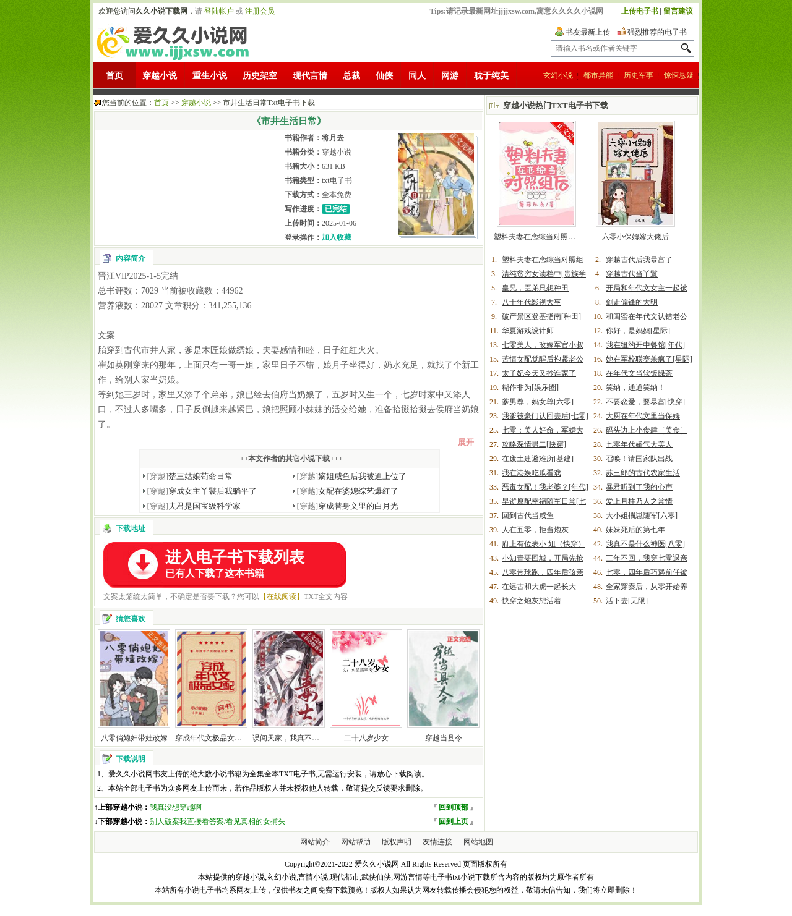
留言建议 (678, 11)
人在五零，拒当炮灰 (535, 529)
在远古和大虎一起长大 (539, 586)
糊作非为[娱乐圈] (530, 387)
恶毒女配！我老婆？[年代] (545, 487)
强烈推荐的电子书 (657, 32)
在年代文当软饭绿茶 (639, 373)
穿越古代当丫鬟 (632, 273)
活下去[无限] (627, 600)
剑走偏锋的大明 (632, 302)
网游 (449, 75)
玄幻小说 (558, 75)
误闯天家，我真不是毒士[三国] (303, 738)
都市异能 (598, 75)
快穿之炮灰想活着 (531, 600)
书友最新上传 (588, 32)
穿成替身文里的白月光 (348, 506)
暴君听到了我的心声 (639, 487)
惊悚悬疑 (679, 75)
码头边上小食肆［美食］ (646, 430)
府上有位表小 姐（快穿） (543, 544)
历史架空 (260, 75)
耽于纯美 (491, 75)
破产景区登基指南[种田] (541, 316)
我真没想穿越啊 (176, 807)
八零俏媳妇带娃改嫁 (134, 738)
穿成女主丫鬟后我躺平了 (202, 491)
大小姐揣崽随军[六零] (642, 515)
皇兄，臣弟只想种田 (535, 288)
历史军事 (638, 75)
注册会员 (260, 11)
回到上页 (453, 821)
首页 (114, 75)
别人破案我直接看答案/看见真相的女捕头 (217, 821)
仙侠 (384, 75)
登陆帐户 (219, 11)
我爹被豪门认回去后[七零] (545, 416)
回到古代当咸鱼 (528, 515)
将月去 (333, 138)
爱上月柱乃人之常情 (639, 501)
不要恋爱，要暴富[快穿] (645, 401)
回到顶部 (453, 807)
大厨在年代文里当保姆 (643, 416)
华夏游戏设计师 (528, 330)
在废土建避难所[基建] (538, 458)
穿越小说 (159, 75)
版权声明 (396, 842)
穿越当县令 (443, 738)
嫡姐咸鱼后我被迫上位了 (352, 476)
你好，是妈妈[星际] (638, 330)
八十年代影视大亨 (531, 302)
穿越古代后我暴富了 (639, 259)
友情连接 (437, 842)
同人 (417, 75)
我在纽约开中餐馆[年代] (645, 345)
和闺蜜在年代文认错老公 (646, 316)
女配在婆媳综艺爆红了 (348, 491)
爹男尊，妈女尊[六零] (538, 401)
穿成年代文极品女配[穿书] (218, 738)
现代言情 (310, 75)
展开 (466, 442)
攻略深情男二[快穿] (534, 444)
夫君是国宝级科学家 (194, 506)
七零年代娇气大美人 (639, 444)
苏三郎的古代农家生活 (643, 473)
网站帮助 (356, 842)
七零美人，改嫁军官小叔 (542, 345)
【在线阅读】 (281, 596)
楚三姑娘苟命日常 (190, 476)
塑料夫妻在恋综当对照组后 (538, 236)
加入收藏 (336, 237)
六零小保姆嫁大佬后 (635, 236)
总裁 (351, 75)
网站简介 (315, 842)
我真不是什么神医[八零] (645, 544)
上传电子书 (639, 11)
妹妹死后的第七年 (635, 529)
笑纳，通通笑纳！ (635, 387)
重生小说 (209, 75)
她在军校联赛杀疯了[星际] (649, 359)
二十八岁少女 (366, 738)
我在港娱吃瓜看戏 (531, 473)
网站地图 (478, 842)
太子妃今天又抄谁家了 (539, 373)
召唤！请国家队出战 (639, 458)
